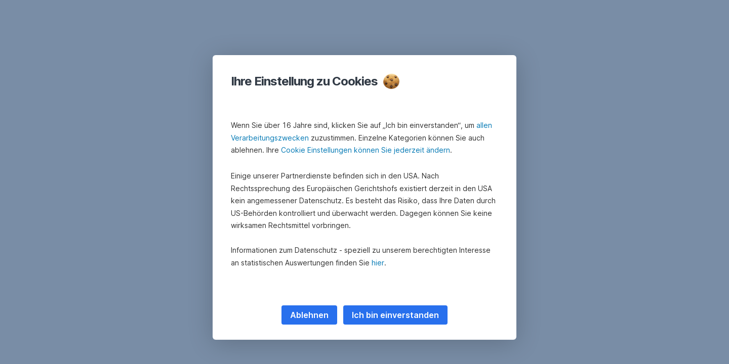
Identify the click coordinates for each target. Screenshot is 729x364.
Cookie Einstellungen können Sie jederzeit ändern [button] (365, 150)
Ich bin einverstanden (395, 315)
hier (378, 262)
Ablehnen (309, 315)
